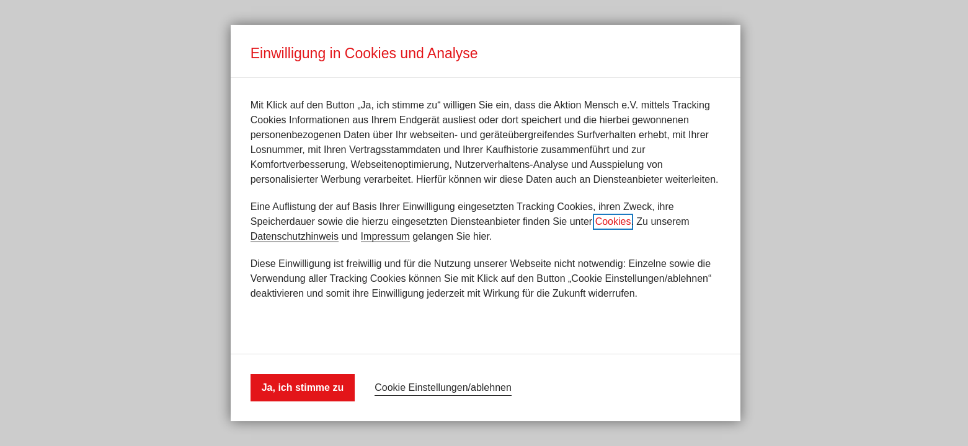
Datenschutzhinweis (295, 236)
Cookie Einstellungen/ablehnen (443, 387)
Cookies (613, 221)
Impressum (385, 236)
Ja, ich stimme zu (303, 387)
